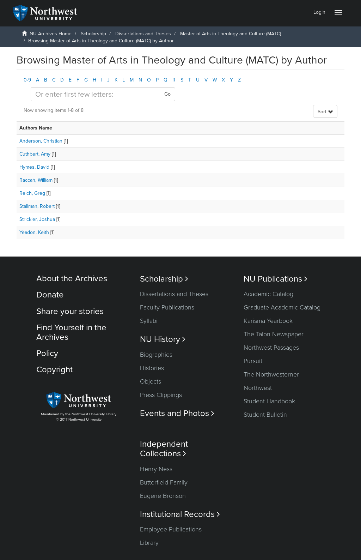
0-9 (27, 80)
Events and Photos (177, 413)
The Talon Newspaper (274, 334)
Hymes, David (34, 167)
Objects (150, 381)
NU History (162, 339)
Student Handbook (269, 401)
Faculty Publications (167, 307)
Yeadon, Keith (34, 232)
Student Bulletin (265, 415)
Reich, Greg (32, 193)
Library (149, 543)
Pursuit (253, 361)
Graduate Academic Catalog (282, 307)
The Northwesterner (271, 374)
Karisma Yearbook (268, 321)
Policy (47, 353)
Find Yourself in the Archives (71, 332)
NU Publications (275, 279)
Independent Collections (164, 449)
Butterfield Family (164, 482)
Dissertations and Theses (143, 34)
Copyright (54, 370)
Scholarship (93, 34)
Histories (152, 368)
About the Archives (71, 278)
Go (167, 94)
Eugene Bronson (163, 496)
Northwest (258, 388)
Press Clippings (161, 395)
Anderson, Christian (40, 141)
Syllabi (149, 321)
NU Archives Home (51, 34)
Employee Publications (171, 529)
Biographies (156, 355)
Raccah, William (36, 180)
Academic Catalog (268, 294)
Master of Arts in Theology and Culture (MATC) (230, 34)
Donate (50, 295)
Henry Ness (156, 469)
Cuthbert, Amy (34, 154)
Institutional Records (180, 514)
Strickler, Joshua (37, 219)
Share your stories (70, 311)
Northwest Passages (271, 347)
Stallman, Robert (37, 206)
